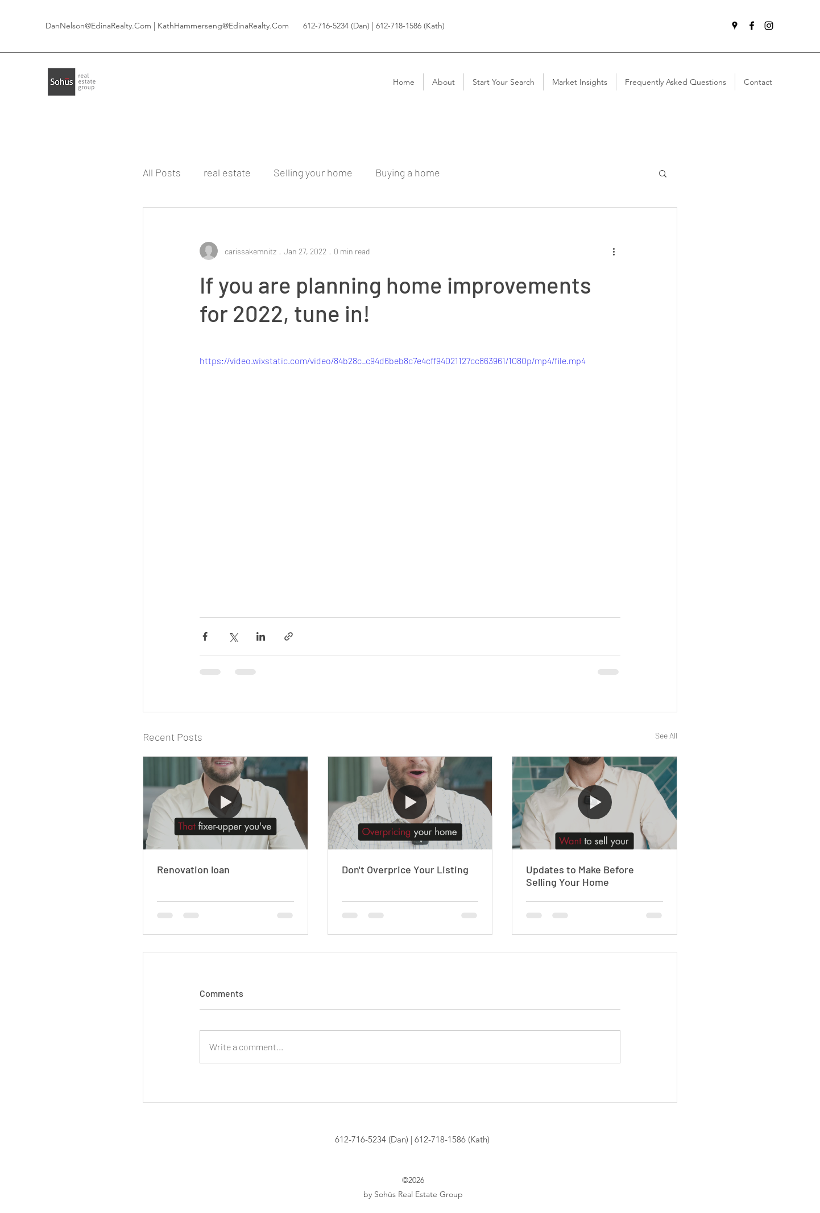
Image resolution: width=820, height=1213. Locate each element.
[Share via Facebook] (205, 636)
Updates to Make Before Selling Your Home (580, 875)
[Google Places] (734, 25)
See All (666, 735)
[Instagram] (769, 25)
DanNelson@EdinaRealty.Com (98, 25)
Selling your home (313, 172)
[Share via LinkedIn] (260, 636)
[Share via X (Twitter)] (232, 636)
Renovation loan (193, 869)
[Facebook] (751, 25)
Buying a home (407, 172)
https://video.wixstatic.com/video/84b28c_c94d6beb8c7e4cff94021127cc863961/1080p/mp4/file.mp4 (393, 360)
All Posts (162, 172)
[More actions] (613, 251)
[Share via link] (288, 636)
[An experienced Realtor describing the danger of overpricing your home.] (410, 803)
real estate (227, 172)
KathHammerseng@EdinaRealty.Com (223, 25)
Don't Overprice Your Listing (405, 869)
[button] (662, 173)
